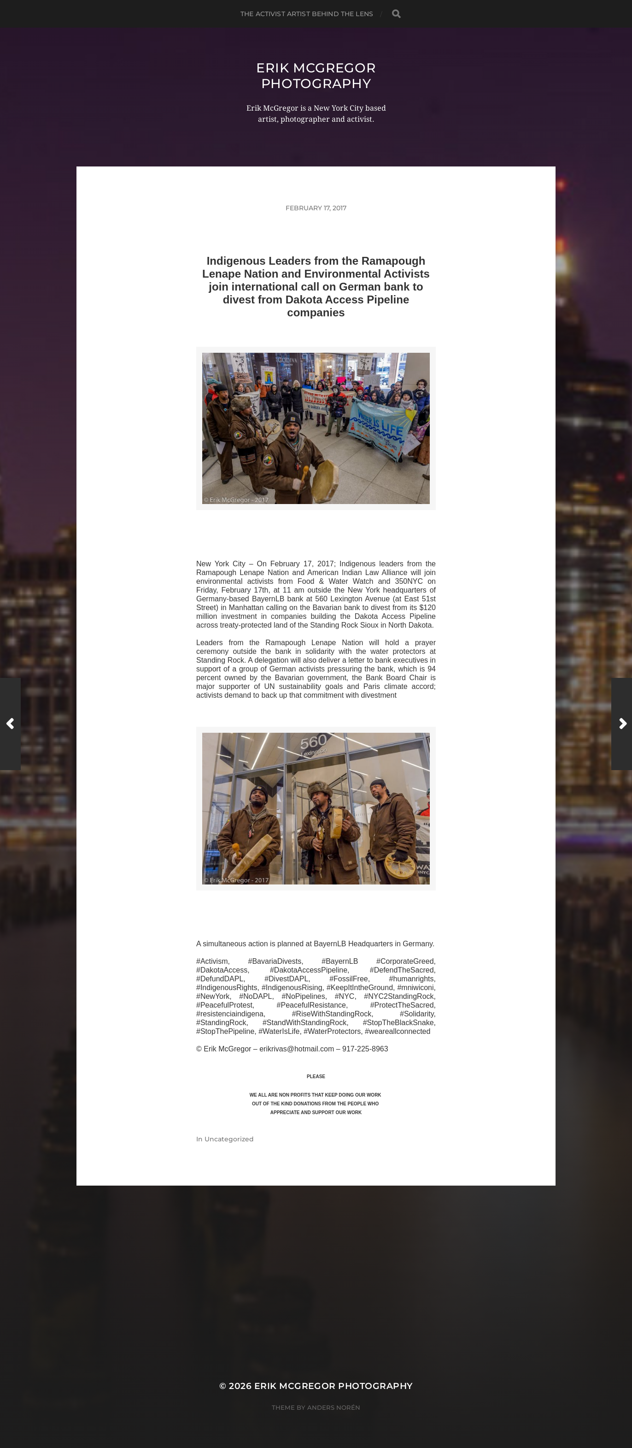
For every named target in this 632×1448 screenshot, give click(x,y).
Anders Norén (333, 1407)
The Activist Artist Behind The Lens (306, 14)
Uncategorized (229, 1139)
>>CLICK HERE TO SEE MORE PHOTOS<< (316, 520)
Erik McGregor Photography (315, 75)
